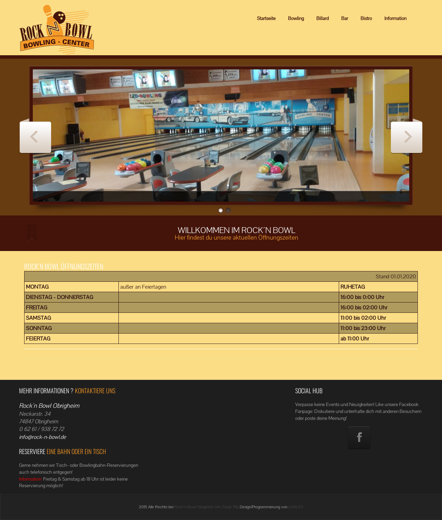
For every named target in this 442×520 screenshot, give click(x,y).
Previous (35, 136)
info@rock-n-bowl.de (42, 437)
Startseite (266, 18)
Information (395, 18)
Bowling (296, 18)
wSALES (295, 507)
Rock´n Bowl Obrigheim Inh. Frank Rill (206, 507)
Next (406, 136)
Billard (322, 18)
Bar (344, 18)
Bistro (366, 18)
